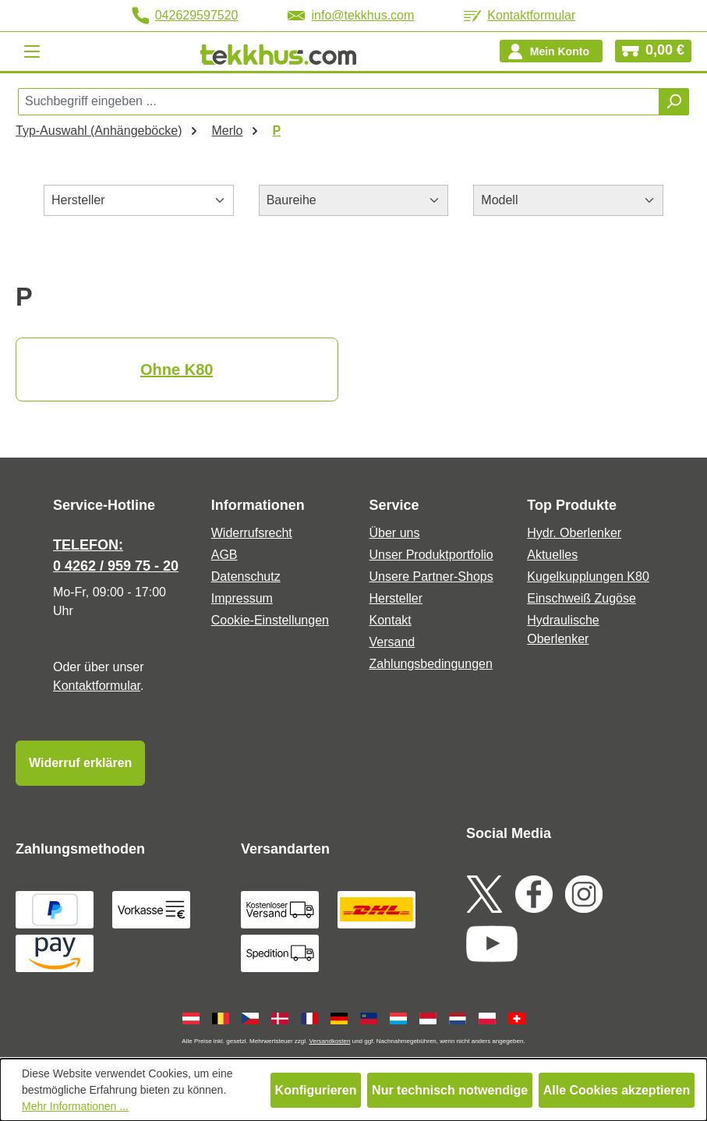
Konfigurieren (316, 1090)
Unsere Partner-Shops (431, 576)
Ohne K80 (176, 369)
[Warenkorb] (653, 51)
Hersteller (395, 598)
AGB (224, 554)
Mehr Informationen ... (75, 1106)
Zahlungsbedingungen (431, 663)
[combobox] (339, 102)
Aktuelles (552, 554)
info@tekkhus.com (351, 15)
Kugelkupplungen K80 (588, 576)
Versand (392, 642)
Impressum (242, 598)
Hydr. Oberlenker (574, 532)
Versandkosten (330, 1041)
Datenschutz (246, 576)
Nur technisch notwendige (450, 1090)
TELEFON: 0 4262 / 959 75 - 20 (116, 555)
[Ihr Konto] (551, 51)
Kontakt (390, 620)
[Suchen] (673, 102)
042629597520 (185, 16)
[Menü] (32, 51)
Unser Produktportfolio (431, 554)
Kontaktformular (519, 15)
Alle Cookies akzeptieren (617, 1090)
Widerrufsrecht (251, 532)
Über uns (394, 532)
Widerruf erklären (80, 762)
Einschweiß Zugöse (581, 598)
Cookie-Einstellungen (270, 620)
